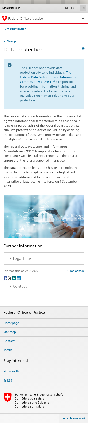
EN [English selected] (83, 8)
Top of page (76, 270)
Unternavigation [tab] (15, 28)
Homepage (11, 323)
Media (8, 350)
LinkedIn (13, 371)
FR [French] (72, 8)
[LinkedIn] (19, 278)
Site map (10, 332)
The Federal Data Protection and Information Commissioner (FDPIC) (48, 77)
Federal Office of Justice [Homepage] (25, 18)
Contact (9, 341)
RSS (9, 380)
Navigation (14, 41)
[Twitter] (10, 278)
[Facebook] (6, 278)
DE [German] (67, 8)
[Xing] (14, 278)
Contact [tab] (19, 286)
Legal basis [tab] (21, 258)
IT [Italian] (78, 8)
